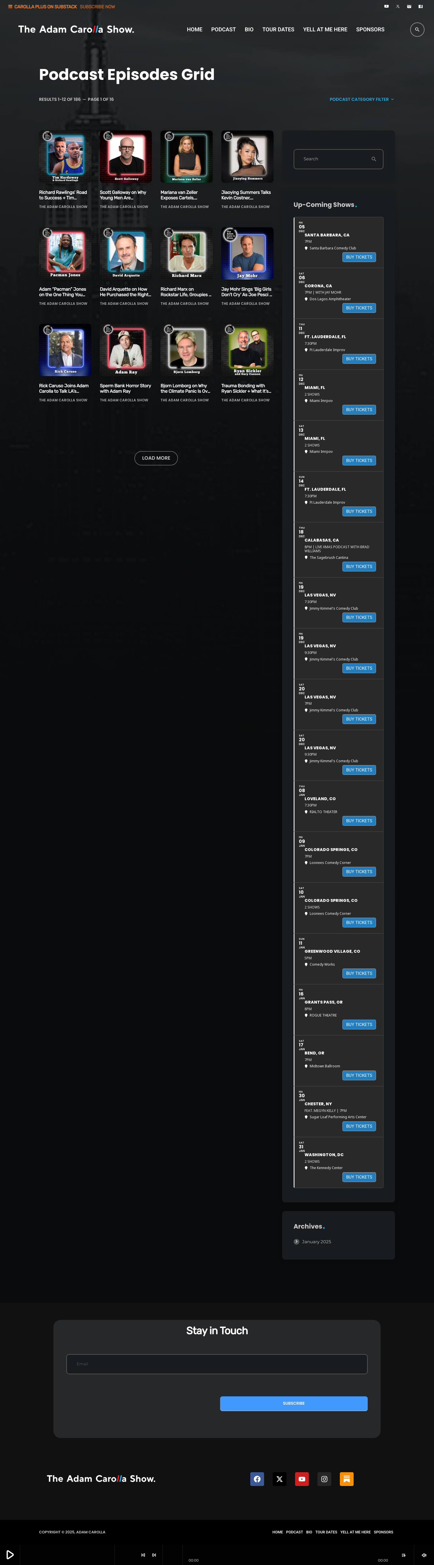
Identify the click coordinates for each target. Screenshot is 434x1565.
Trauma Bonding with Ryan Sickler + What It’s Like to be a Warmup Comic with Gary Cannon (246, 394)
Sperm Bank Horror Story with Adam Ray (125, 388)
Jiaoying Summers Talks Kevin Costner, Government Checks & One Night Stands (246, 201)
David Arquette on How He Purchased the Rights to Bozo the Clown (125, 294)
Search (311, 159)
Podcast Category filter (362, 100)
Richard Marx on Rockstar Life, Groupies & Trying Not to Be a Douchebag (186, 297)
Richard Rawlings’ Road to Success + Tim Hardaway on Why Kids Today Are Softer (63, 201)
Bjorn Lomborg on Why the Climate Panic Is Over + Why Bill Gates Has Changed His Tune (185, 394)
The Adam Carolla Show (63, 206)
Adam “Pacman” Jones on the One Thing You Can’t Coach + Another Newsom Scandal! (62, 297)
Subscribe (294, 1403)
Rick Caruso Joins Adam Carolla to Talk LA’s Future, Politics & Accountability (63, 394)
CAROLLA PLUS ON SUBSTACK (61, 7)
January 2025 (316, 1241)
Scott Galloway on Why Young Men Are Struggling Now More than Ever (123, 201)
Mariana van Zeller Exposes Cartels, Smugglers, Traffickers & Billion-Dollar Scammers (185, 201)
